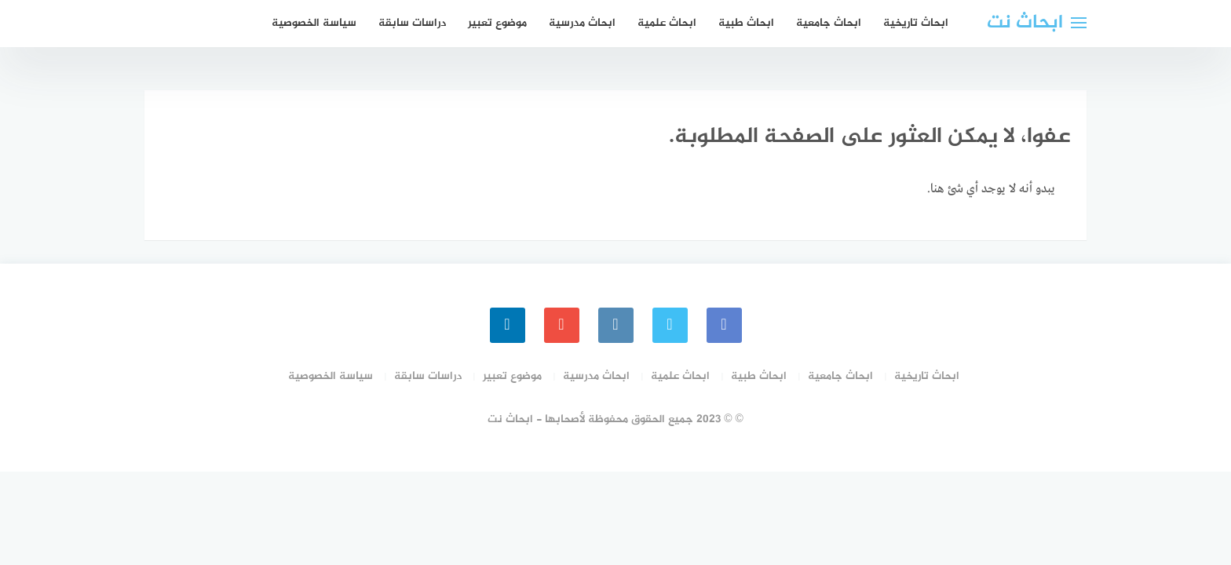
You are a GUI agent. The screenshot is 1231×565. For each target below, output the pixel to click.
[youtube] (561, 325)
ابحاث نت (1025, 23)
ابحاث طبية (746, 23)
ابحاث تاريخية (915, 23)
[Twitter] (670, 325)
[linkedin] (507, 325)
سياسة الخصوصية (314, 23)
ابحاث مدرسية (582, 23)
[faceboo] (724, 325)
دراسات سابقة (412, 23)
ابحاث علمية (666, 23)
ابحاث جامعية (828, 23)
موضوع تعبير (497, 23)
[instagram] (616, 325)
